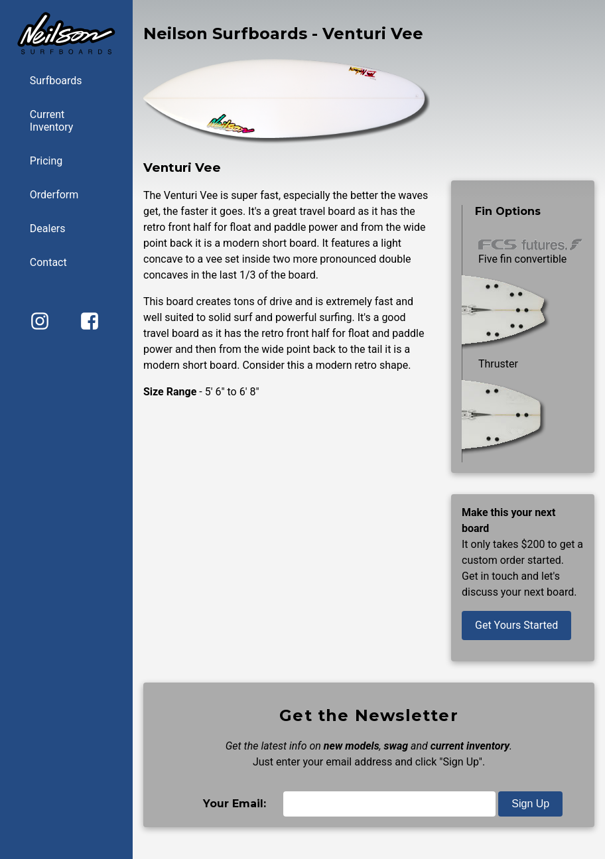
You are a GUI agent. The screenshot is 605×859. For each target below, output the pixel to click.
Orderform (54, 194)
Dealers (48, 228)
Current (76, 120)
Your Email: (234, 803)
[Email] (389, 804)
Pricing (46, 161)
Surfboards (56, 80)
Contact (48, 262)
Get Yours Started (516, 625)
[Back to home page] (65, 52)
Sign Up (530, 803)
